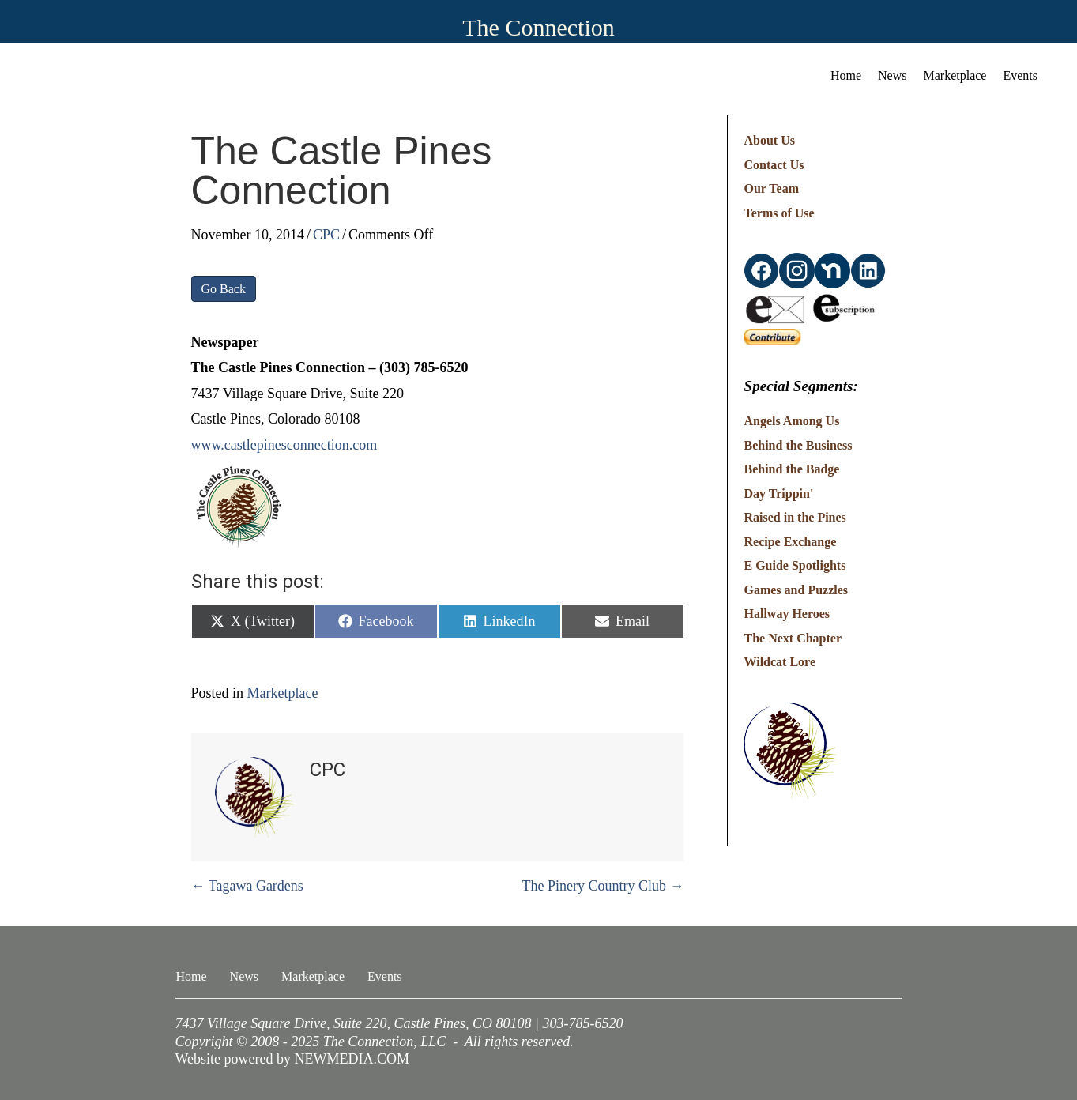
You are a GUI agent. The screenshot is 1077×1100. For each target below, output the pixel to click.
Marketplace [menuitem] (955, 75)
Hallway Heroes (787, 613)
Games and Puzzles (796, 590)
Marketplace (282, 693)
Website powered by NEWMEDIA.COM (292, 1059)
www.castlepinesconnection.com (284, 445)
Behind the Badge (791, 469)
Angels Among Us (791, 421)
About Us (769, 140)
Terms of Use (779, 213)
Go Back (223, 289)
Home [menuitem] (845, 75)
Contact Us (774, 164)
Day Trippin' (778, 493)
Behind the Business (798, 445)
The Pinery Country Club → (602, 886)
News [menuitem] (892, 75)
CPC (326, 235)
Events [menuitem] (1020, 75)
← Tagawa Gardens (247, 886)
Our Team (771, 188)
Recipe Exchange (790, 541)
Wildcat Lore (779, 662)
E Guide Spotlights (794, 565)
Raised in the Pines (794, 517)
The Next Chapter (793, 638)
